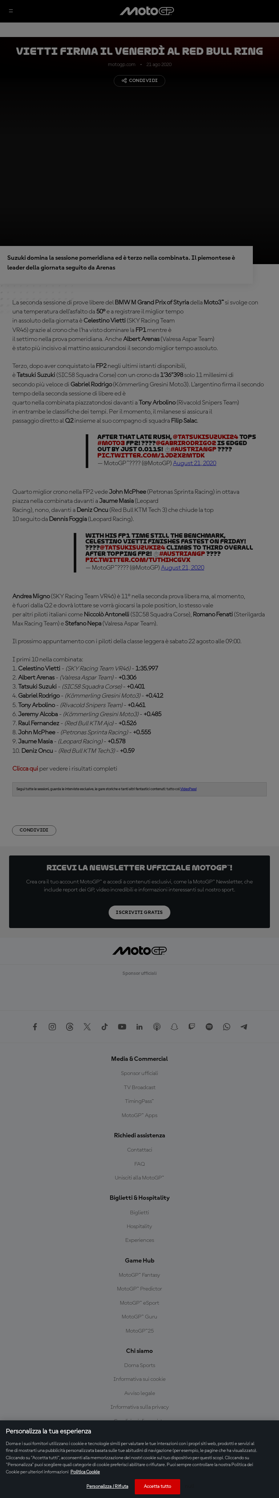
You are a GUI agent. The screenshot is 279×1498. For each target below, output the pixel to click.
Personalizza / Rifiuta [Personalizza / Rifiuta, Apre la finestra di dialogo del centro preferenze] (107, 1486)
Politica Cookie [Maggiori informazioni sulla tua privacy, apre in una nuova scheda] (85, 1472)
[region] (139, 1459)
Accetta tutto (157, 1486)
